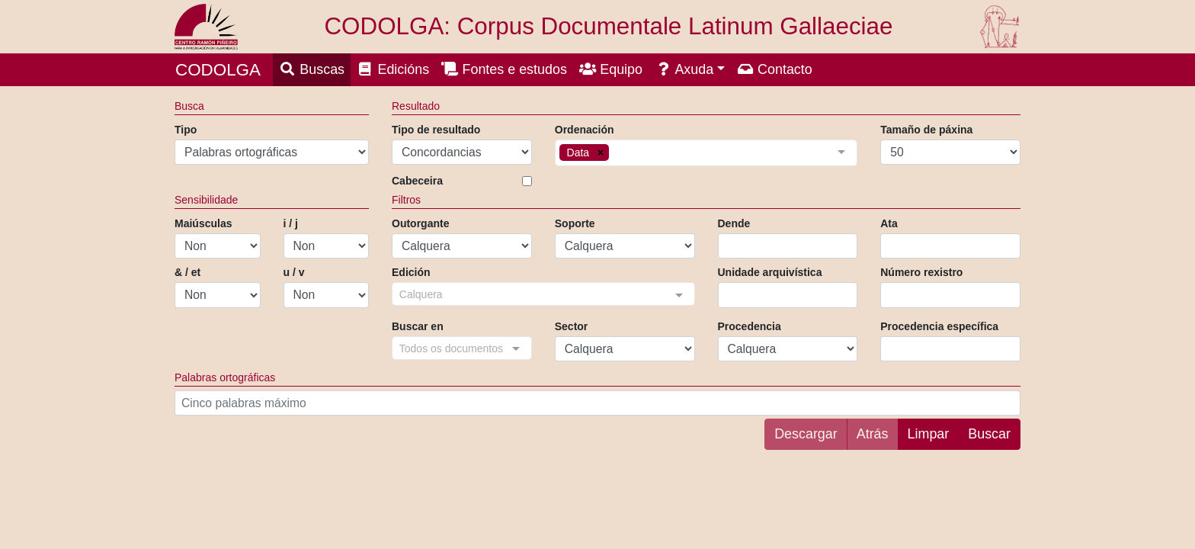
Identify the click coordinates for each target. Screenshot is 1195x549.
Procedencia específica (939, 326)
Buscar (989, 433)
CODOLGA (218, 69)
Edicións (393, 69)
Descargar (806, 433)
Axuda (684, 69)
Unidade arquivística (770, 272)
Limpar (929, 433)
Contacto (774, 69)
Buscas (311, 69)
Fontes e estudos (504, 69)
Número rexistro (921, 272)
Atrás (873, 433)
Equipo (610, 69)
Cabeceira (417, 181)
